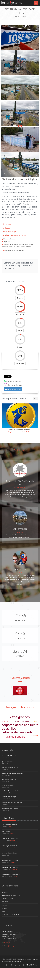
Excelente (20, 298)
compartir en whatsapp (12, 381)
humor (35, 721)
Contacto (5, 911)
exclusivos (22, 721)
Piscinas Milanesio (9, 239)
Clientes (20, 638)
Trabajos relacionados (14, 398)
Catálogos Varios (7, 898)
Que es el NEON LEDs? (9, 779)
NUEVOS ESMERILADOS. (10, 767)
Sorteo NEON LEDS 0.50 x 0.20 (11, 895)
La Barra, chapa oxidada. (9, 853)
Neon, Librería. (6, 831)
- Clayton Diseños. (20, 487)
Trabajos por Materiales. (20, 707)
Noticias (4, 908)
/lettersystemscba (14, 385)
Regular (20, 347)
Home (17, 16)
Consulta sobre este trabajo (13, 250)
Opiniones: (20, 450)
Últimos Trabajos (9, 818)
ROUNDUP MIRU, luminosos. (11, 874)
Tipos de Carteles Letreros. (10, 808)
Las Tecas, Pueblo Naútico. (10, 867)
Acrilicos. (6, 228)
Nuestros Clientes (20, 677)
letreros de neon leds (17, 732)
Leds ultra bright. (10, 231)
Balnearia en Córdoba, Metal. (11, 838)
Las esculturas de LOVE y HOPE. (12, 802)
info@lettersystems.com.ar (14, 946)
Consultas (31, 965)
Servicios (5, 902)
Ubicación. (6, 224)
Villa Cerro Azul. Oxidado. (9, 824)
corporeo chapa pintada (11, 244)
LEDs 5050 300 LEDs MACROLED (12, 773)
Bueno (20, 330)
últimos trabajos (26, 247)
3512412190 (6, 942)
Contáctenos (7, 925)
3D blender (33, 736)
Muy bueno (20, 314)
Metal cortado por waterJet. (14, 235)
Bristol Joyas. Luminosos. (9, 846)
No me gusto (20, 363)
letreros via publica (14, 247)
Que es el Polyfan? (7, 762)
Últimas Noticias (8, 750)
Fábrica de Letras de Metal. (11, 914)
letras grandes (23, 244)
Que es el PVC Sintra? (9, 756)
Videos (4, 918)
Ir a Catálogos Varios (13, 389)
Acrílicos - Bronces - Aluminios (11, 791)
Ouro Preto (20, 532)
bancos (6, 721)
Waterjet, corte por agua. (9, 796)
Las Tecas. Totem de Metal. (10, 860)
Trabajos (23, 16)
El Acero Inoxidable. (8, 785)
